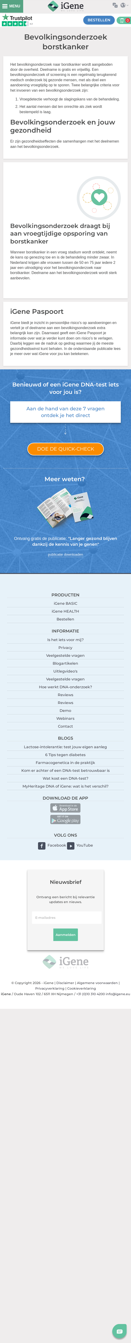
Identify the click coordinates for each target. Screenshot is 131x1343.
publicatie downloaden (65, 554)
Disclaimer (65, 983)
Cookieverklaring (81, 988)
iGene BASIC (65, 603)
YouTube (85, 845)
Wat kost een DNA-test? (65, 778)
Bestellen (99, 20)
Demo (65, 710)
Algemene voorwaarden (97, 983)
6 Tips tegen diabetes (65, 755)
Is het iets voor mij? (65, 640)
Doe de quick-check (65, 449)
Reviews (65, 695)
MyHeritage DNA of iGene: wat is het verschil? (65, 786)
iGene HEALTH (65, 611)
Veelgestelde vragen (65, 655)
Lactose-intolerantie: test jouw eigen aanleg (65, 747)
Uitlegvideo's (65, 671)
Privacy (65, 647)
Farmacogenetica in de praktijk (65, 762)
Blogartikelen (65, 663)
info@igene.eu (118, 994)
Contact (65, 726)
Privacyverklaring (49, 988)
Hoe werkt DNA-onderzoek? (65, 687)
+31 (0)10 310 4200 (90, 994)
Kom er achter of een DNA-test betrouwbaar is (65, 770)
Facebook (57, 845)
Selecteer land (126, 5)
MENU (14, 6)
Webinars (65, 718)
